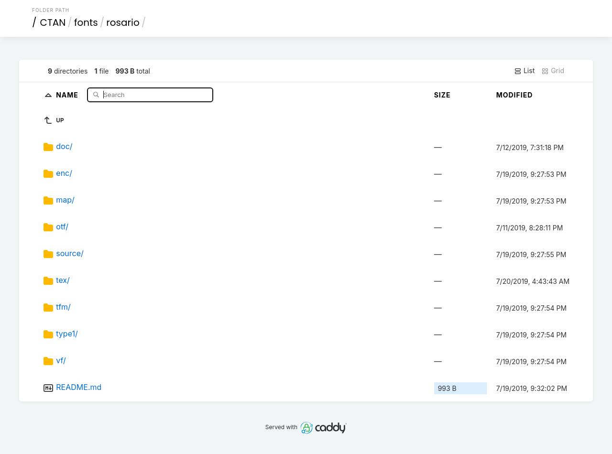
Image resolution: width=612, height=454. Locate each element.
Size (442, 95)
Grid (552, 70)
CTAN (53, 22)
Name (68, 94)
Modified (514, 95)
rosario (122, 22)
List (524, 70)
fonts (86, 22)
